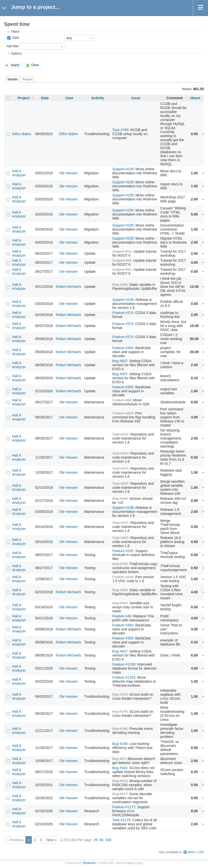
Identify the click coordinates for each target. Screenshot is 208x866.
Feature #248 (122, 577)
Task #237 (120, 434)
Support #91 (122, 251)
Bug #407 (120, 361)
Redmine (89, 863)
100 (108, 840)
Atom (191, 852)
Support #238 (123, 300)
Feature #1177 (123, 807)
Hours (195, 98)
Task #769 (120, 130)
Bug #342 (120, 768)
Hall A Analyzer (19, 173)
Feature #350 (122, 348)
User (69, 98)
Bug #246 (120, 729)
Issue (135, 98)
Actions (204, 134)
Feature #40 (122, 616)
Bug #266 (120, 499)
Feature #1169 (123, 664)
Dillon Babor (21, 134)
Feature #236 (122, 413)
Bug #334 (120, 603)
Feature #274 (122, 313)
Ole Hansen (68, 173)
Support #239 (123, 169)
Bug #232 (120, 564)
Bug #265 (120, 285)
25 (96, 840)
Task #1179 (121, 820)
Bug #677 (120, 794)
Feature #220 (122, 551)
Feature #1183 (123, 677)
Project (23, 98)
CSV (200, 852)
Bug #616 (120, 781)
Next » (52, 840)
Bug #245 (120, 744)
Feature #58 (122, 400)
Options (16, 53)
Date (15, 37)
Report (27, 79)
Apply (15, 65)
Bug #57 (119, 759)
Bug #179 (120, 694)
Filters (15, 31)
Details (13, 79)
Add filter (12, 46)
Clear (35, 65)
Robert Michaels (68, 287)
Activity (97, 98)
